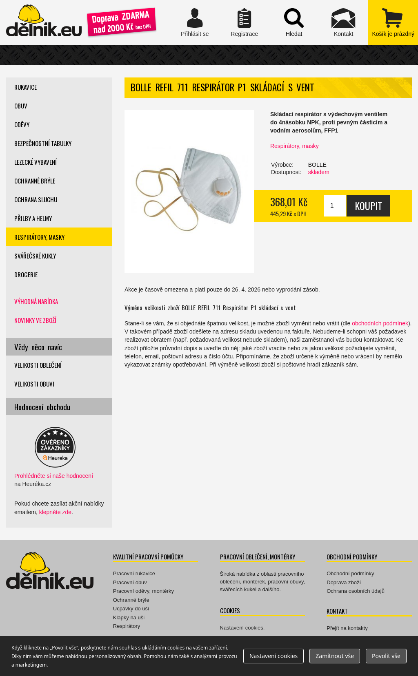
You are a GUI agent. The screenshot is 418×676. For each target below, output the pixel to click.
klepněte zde (55, 512)
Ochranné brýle (34, 180)
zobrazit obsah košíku (393, 22)
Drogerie (26, 274)
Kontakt (343, 22)
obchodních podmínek (380, 323)
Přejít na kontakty (347, 628)
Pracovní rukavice (134, 573)
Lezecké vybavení (35, 161)
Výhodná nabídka (36, 301)
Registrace (244, 22)
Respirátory (126, 626)
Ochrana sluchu (35, 199)
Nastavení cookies (241, 628)
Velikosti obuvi (34, 383)
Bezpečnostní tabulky (42, 143)
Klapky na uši (129, 617)
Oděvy (21, 124)
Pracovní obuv (130, 582)
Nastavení (273, 656)
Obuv (20, 105)
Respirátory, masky (294, 146)
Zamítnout (335, 656)
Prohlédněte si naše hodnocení (53, 476)
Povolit (386, 656)
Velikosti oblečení (38, 364)
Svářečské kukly (35, 255)
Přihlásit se (195, 22)
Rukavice (25, 86)
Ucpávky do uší (131, 608)
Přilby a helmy (33, 218)
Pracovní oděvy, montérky (143, 591)
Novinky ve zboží (35, 320)
